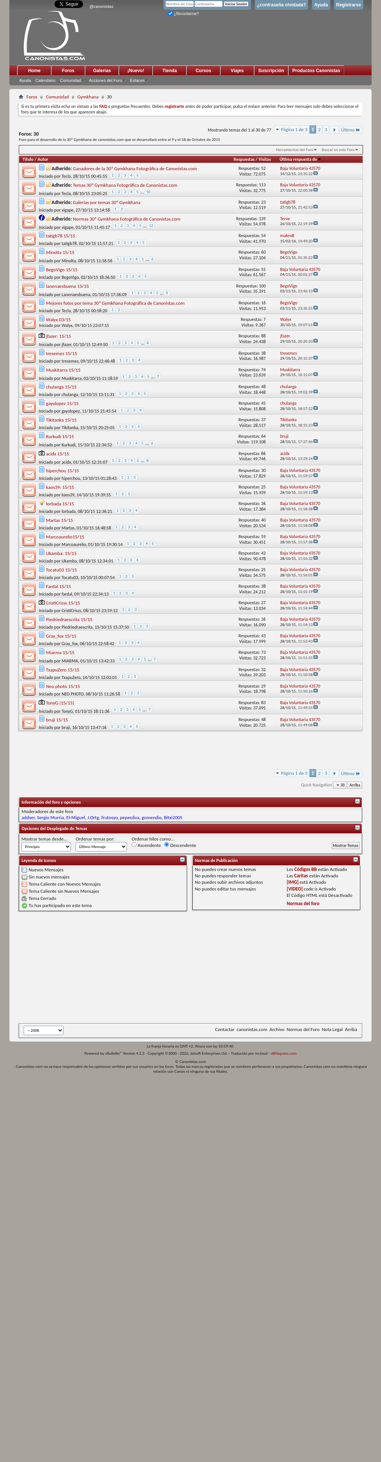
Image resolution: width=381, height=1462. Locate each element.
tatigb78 (69, 243)
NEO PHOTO (73, 694)
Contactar (224, 1029)
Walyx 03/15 (58, 319)
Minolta (69, 260)
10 (148, 191)
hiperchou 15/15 (62, 470)
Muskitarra (72, 378)
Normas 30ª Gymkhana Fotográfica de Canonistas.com (126, 219)
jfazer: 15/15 (58, 336)
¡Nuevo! (135, 70)
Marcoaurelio (74, 544)
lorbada (69, 511)
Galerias (102, 70)
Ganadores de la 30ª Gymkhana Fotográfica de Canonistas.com (135, 168)
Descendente (180, 845)
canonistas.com (252, 1029)
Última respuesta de (301, 159)
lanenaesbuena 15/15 (67, 286)
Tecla (66, 176)
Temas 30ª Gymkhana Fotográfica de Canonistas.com (125, 185)
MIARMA (70, 661)
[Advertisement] (154, 967)
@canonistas (101, 6)
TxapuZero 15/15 (62, 670)
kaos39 (68, 494)
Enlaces (137, 80)
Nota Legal (332, 1029)
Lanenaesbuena (76, 294)
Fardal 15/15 (58, 586)
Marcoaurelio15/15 (65, 537)
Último (350, 130)
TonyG (67, 711)
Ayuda (321, 5)
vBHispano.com (283, 1053)
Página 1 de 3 (294, 129)
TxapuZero (71, 677)
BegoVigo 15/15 (61, 269)
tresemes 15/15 (61, 353)
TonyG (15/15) (60, 703)
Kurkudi (69, 445)
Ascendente (146, 845)
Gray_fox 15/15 (61, 636)
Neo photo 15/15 (63, 686)
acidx (66, 462)
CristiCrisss (71, 610)
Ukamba (69, 561)
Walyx (67, 325)
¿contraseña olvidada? (281, 5)
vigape (68, 210)
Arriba (354, 785)
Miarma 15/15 (60, 652)
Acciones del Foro (105, 80)
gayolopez (71, 411)
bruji (66, 727)
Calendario (45, 80)
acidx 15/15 (57, 454)
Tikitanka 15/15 (61, 420)
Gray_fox (70, 643)
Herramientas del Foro (294, 149)
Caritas (301, 875)
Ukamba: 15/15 (61, 553)
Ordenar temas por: (95, 839)
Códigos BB (305, 869)
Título (28, 159)
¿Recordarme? (183, 14)
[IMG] (293, 882)
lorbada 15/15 (60, 503)
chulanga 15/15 (61, 387)
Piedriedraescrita (77, 627)
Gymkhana (87, 97)
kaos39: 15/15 (60, 487)
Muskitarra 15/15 (63, 370)
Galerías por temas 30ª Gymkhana (107, 202)
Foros (68, 70)
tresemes (70, 361)
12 (151, 225)
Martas (68, 528)
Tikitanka (70, 427)
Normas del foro (303, 903)
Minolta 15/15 (60, 252)
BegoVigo (70, 277)
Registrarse (348, 5)
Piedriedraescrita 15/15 (69, 619)
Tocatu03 (70, 577)
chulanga (70, 394)
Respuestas (244, 159)
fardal (67, 594)
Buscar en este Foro (338, 149)
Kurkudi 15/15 (60, 436)
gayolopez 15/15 (62, 403)
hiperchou (71, 478)
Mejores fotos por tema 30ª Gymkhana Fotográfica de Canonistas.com (115, 303)
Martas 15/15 (59, 520)
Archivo (276, 1029)
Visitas (265, 159)
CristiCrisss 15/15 (63, 603)
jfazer (66, 344)
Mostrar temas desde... (44, 839)
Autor (43, 159)
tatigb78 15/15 (60, 236)
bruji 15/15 (57, 720)
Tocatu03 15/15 (61, 570)
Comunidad (70, 80)
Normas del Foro (303, 1029)
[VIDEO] (295, 889)
